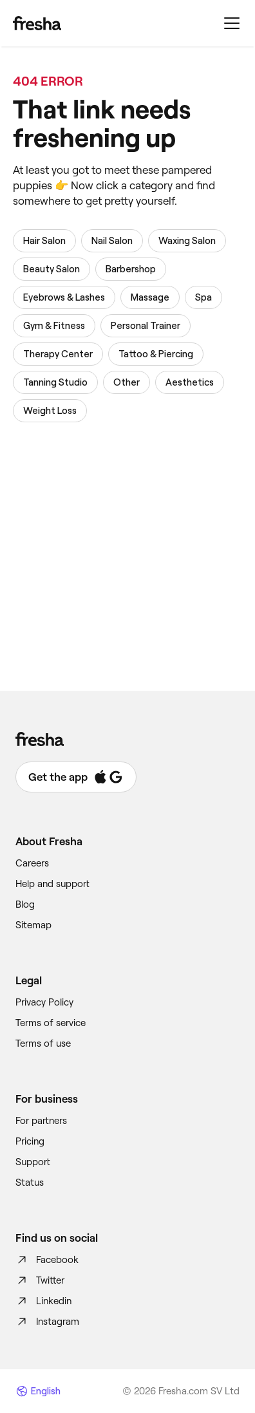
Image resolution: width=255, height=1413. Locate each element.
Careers (32, 863)
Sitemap (33, 925)
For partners (41, 1121)
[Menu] (232, 23)
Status (29, 1182)
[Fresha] (37, 23)
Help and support (52, 884)
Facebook (47, 1259)
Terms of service (50, 1023)
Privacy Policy (44, 1002)
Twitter (39, 1280)
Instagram (47, 1321)
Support (32, 1162)
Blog (25, 904)
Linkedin (43, 1301)
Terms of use (43, 1043)
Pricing (29, 1141)
